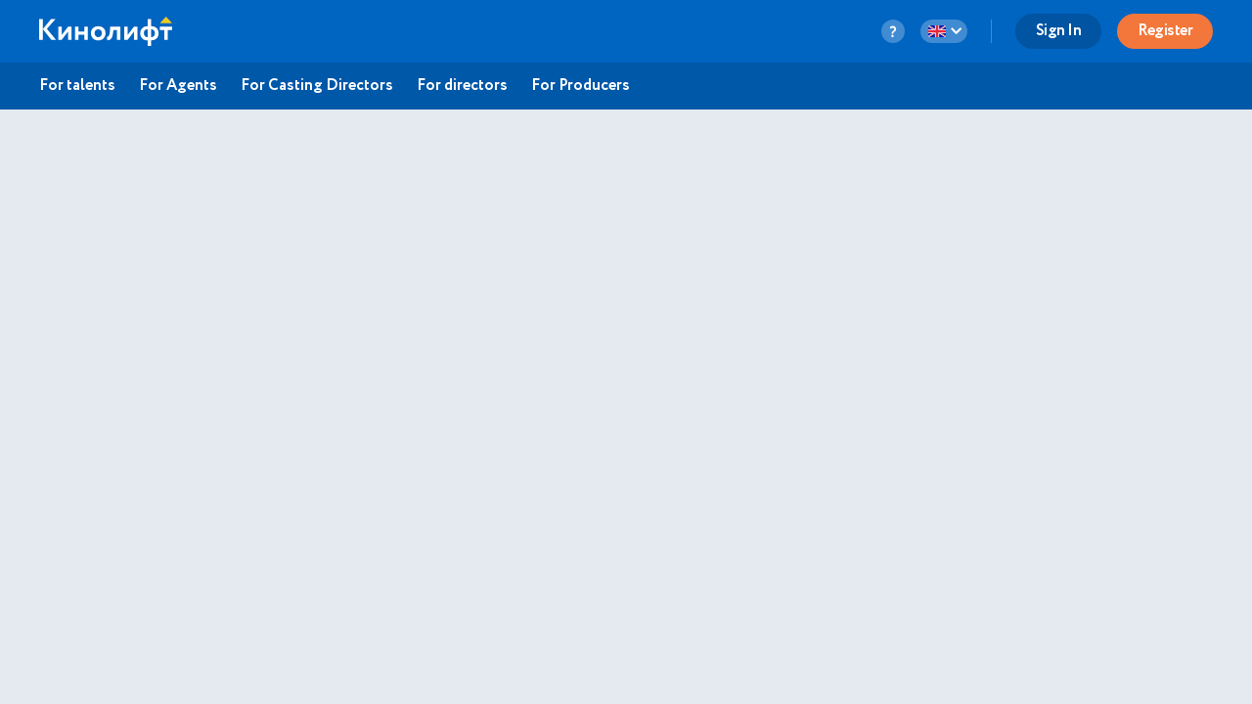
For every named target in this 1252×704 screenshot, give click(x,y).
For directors (462, 86)
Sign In (1059, 31)
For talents (77, 86)
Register (1165, 31)
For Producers (580, 86)
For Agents (178, 86)
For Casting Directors (317, 86)
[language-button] (943, 31)
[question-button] (893, 31)
